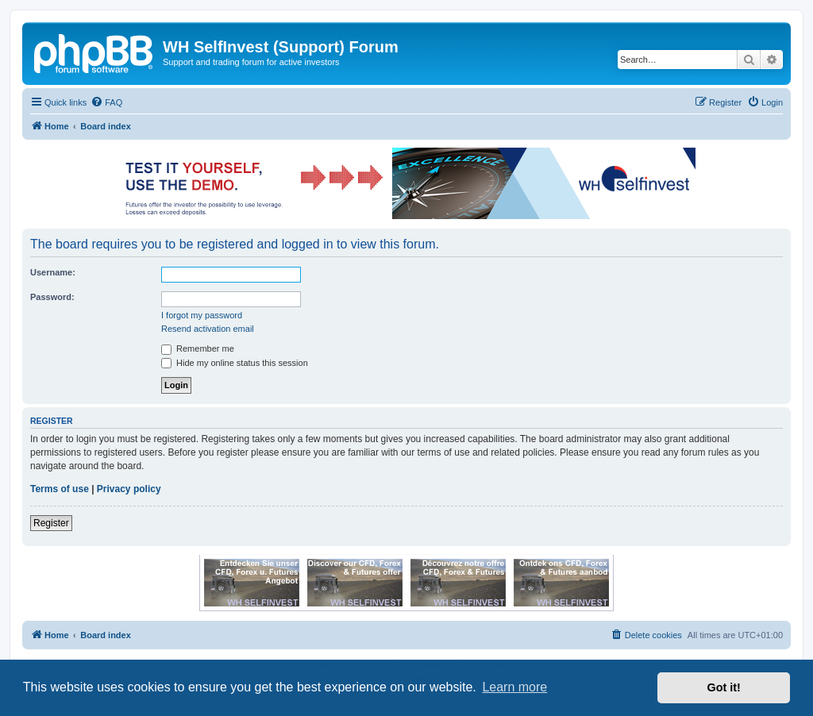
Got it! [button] (724, 687)
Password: (52, 297)
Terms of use (59, 489)
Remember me (197, 348)
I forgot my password (201, 315)
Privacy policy (129, 489)
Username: (52, 272)
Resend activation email (207, 328)
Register (51, 523)
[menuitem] (106, 102)
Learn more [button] (514, 687)
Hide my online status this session (234, 363)
